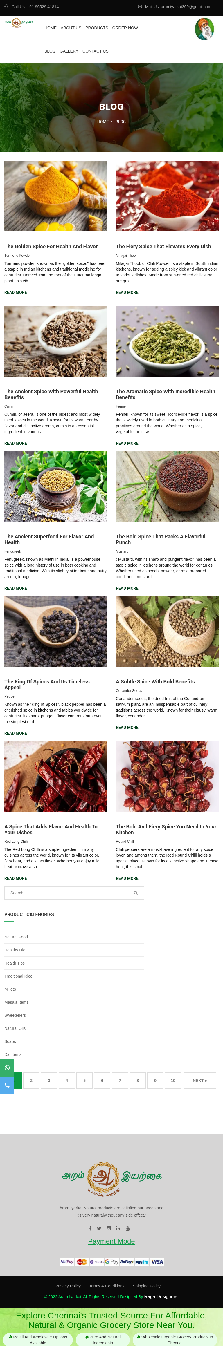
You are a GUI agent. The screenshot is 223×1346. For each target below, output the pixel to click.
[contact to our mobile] (7, 1085)
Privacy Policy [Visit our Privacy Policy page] (68, 1286)
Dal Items (12, 1054)
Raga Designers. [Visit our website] (161, 1296)
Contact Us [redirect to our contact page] (95, 51)
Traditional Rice (18, 976)
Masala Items (16, 1002)
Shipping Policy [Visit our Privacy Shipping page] (147, 1286)
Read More (15, 292)
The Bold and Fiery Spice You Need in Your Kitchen (166, 829)
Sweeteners (15, 1015)
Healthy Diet (15, 950)
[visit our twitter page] (99, 1228)
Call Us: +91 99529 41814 (31, 6)
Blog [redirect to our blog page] (50, 51)
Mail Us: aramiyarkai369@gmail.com (174, 6)
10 (173, 1080)
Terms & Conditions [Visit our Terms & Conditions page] (106, 1286)
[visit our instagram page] (109, 1228)
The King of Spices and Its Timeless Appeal (47, 684)
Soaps (10, 1041)
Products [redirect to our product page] (96, 28)
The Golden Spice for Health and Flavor (51, 246)
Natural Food (16, 937)
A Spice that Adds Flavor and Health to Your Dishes (51, 829)
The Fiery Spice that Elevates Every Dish (163, 246)
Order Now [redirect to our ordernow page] (125, 28)
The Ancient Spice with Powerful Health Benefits (51, 394)
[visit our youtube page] (128, 1228)
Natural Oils (15, 1028)
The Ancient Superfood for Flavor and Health (49, 539)
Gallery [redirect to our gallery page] (69, 51)
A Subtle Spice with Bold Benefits (155, 682)
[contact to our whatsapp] (7, 1068)
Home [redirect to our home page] (50, 28)
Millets (10, 989)
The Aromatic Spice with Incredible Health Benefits (165, 394)
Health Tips (14, 963)
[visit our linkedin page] (118, 1228)
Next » (200, 1080)
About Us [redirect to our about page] (71, 28)
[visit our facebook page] (90, 1228)
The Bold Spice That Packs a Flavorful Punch (161, 539)
